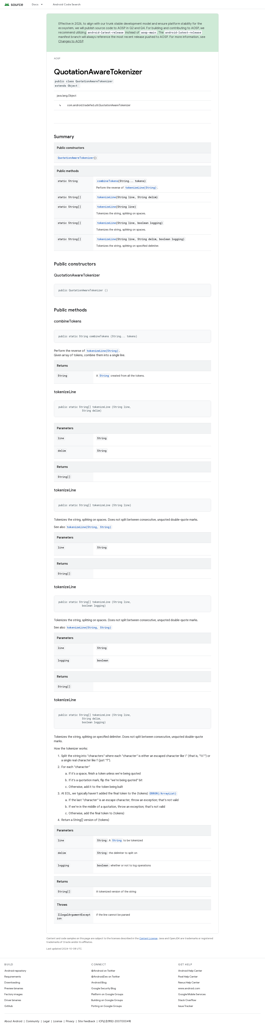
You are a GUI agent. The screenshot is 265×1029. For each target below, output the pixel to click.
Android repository (15, 970)
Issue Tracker (185, 1006)
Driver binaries (12, 1000)
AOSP (57, 58)
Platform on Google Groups (107, 994)
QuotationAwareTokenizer (76, 158)
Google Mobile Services (192, 994)
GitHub (8, 1006)
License (57, 1021)
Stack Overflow (187, 1000)
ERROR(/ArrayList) (163, 793)
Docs (35, 4)
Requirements (12, 976)
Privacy (70, 1021)
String (104, 375)
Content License (148, 938)
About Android (13, 1021)
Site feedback (86, 1021)
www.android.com (189, 988)
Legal (46, 1021)
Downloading (12, 982)
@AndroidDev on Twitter (105, 976)
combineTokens (107, 181)
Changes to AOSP (70, 41)
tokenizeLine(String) (140, 187)
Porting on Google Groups (106, 1006)
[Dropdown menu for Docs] (43, 4)
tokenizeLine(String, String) (89, 527)
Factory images (13, 994)
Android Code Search (67, 4)
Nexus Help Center (189, 982)
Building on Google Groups (107, 1000)
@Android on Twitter (103, 970)
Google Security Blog (103, 988)
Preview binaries (13, 988)
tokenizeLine (106, 197)
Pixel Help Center (188, 976)
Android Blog (99, 982)
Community (32, 1021)
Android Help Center (190, 970)
